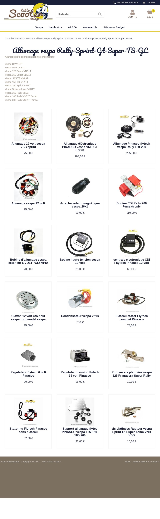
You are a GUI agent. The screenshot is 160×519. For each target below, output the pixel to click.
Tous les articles (14, 38)
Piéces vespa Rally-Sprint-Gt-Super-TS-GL (58, 38)
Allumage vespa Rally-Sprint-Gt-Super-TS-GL (108, 38)
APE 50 (72, 27)
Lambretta (55, 27)
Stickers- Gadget (114, 27)
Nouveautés (90, 27)
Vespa (39, 27)
